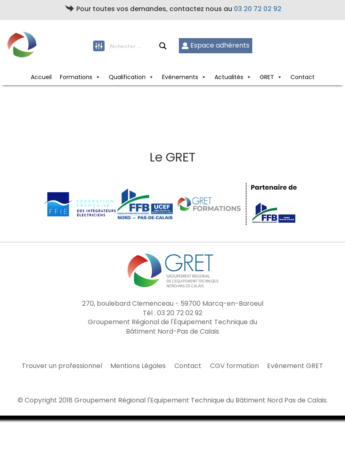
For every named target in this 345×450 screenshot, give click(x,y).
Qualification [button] (127, 77)
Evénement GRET (295, 365)
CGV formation (234, 365)
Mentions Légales (138, 365)
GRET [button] (267, 77)
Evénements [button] (180, 77)
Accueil (41, 77)
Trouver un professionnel (62, 365)
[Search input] (134, 46)
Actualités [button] (229, 77)
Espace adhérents (215, 45)
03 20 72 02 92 (257, 9)
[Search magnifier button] (163, 46)
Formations (76, 77)
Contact (302, 77)
